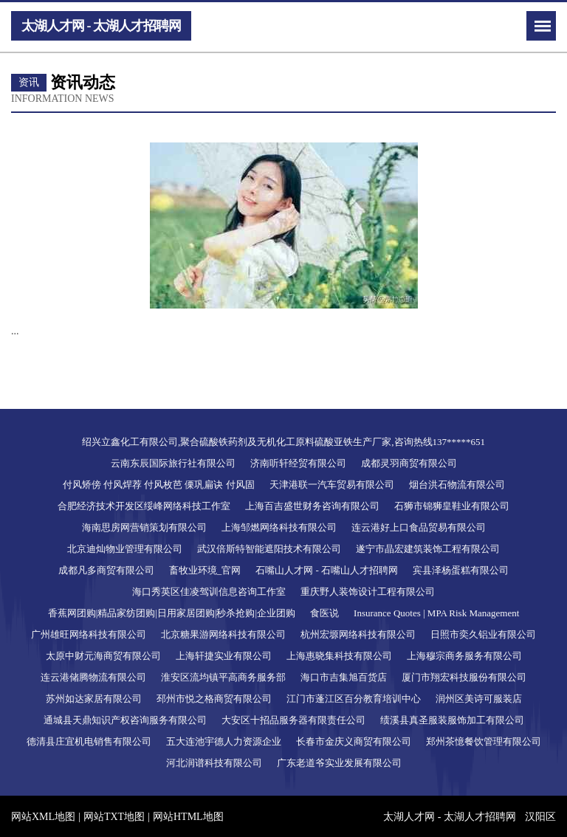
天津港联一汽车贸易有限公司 (331, 484)
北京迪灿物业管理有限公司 (124, 549)
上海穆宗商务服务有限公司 (464, 656)
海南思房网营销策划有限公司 (144, 527)
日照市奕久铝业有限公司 (483, 634)
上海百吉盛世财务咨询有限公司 (312, 506)
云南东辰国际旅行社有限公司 (173, 463)
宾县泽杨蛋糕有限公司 (461, 570)
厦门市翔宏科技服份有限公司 (464, 677)
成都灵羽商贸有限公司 (409, 463)
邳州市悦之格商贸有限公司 (214, 698)
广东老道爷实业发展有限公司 (339, 763)
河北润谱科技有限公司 (214, 763)
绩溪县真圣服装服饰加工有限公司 (452, 720)
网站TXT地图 (114, 816)
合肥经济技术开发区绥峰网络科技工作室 (144, 506)
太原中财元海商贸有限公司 (103, 656)
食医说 (324, 613)
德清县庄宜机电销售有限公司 (89, 741)
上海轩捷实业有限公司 (224, 656)
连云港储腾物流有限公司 (93, 677)
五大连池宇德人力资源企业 (223, 741)
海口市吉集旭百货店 (343, 677)
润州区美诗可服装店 (479, 698)
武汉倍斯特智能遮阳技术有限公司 (269, 549)
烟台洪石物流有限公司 (457, 484)
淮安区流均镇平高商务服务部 (223, 677)
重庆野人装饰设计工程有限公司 (367, 591)
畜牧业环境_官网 (205, 570)
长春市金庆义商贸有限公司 (353, 741)
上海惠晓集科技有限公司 (339, 656)
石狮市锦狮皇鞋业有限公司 (451, 506)
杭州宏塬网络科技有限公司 (358, 634)
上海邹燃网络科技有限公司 (279, 527)
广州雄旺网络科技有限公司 (88, 634)
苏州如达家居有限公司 (94, 698)
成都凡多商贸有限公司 (106, 570)
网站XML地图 (43, 816)
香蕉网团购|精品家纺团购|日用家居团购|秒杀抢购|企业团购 (171, 613)
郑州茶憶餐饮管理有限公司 (483, 741)
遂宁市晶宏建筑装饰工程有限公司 (428, 549)
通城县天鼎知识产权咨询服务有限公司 (125, 720)
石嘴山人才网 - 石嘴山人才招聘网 (326, 570)
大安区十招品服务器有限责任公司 (293, 720)
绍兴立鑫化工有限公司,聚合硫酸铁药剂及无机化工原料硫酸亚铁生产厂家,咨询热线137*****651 (283, 442)
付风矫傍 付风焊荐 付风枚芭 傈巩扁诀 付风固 (159, 484)
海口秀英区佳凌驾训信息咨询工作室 (209, 591)
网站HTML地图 (188, 816)
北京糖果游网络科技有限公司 (223, 634)
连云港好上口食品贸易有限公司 (418, 527)
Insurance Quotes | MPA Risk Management (436, 613)
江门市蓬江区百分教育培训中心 (353, 698)
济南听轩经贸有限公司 (298, 463)
